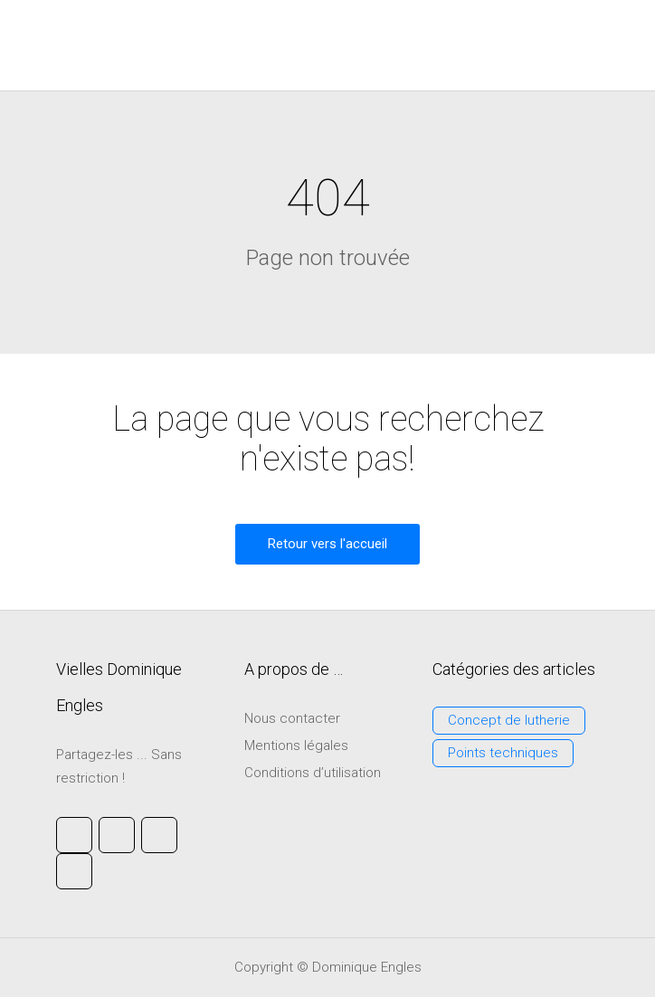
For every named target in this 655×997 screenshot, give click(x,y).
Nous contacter (292, 718)
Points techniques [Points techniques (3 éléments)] (503, 753)
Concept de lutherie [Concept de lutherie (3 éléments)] (509, 720)
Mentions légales (296, 745)
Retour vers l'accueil (327, 544)
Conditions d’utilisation (312, 772)
